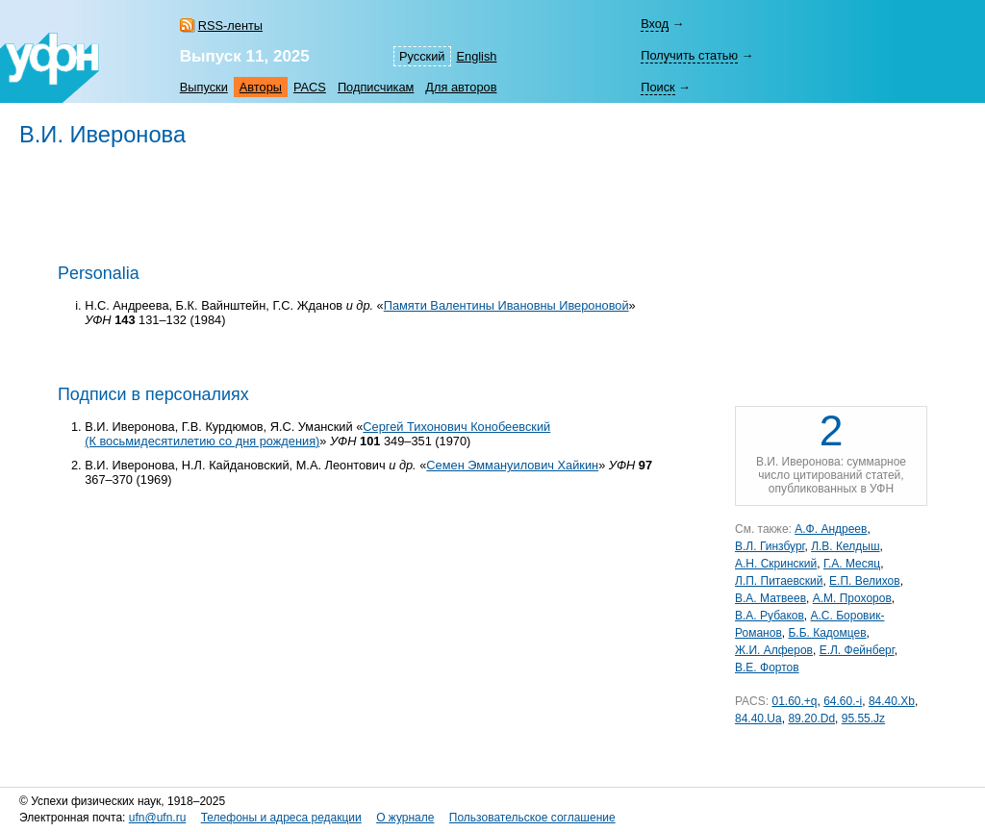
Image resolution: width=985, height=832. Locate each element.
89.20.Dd (811, 718)
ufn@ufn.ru (158, 817)
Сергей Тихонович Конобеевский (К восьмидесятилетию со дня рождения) (317, 433)
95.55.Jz (863, 718)
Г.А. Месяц (851, 563)
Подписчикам (376, 87)
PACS (309, 87)
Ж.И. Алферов (774, 650)
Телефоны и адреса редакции (281, 817)
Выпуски (204, 87)
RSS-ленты (230, 25)
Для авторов (460, 87)
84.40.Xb (892, 701)
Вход (655, 23)
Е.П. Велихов (864, 581)
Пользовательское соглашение (532, 817)
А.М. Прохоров (852, 598)
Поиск (657, 87)
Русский (421, 56)
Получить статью (689, 55)
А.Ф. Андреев (831, 529)
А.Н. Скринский (776, 563)
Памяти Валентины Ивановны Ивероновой (506, 305)
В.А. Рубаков (769, 615)
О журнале (405, 817)
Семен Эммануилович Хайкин (512, 465)
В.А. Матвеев (770, 598)
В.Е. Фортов (767, 667)
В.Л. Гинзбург (769, 546)
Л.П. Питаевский (778, 581)
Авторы (261, 87)
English (477, 56)
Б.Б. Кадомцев (827, 633)
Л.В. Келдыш (845, 546)
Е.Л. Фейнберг (857, 650)
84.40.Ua (758, 718)
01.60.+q (794, 701)
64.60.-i (842, 701)
